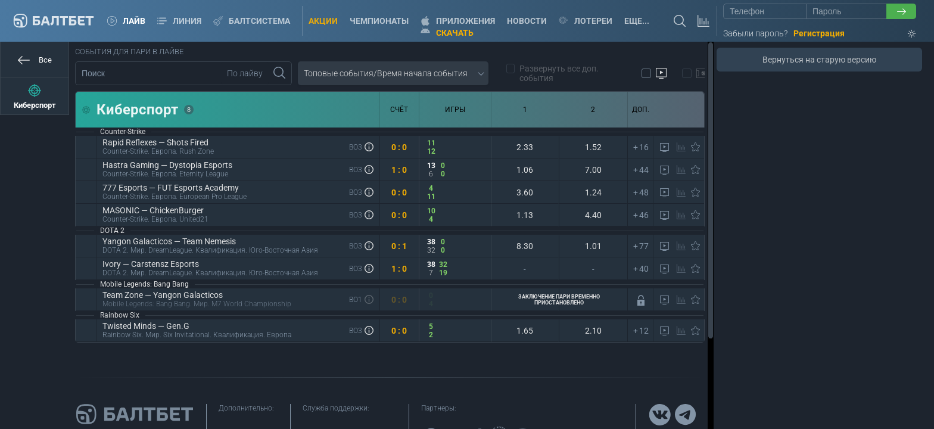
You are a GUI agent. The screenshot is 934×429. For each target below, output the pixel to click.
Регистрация (819, 33)
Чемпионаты (379, 21)
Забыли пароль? (755, 33)
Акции (323, 21)
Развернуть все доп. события (552, 73)
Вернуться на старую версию (819, 59)
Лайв (126, 21)
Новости (527, 21)
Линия (179, 21)
